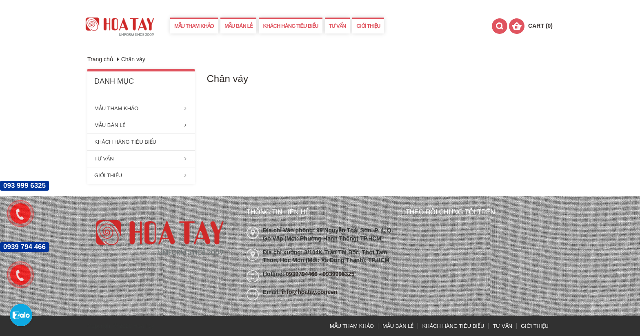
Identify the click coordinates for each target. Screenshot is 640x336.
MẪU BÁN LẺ (238, 26)
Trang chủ (100, 59)
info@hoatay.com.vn (309, 292)
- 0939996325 (336, 274)
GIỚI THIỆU (368, 26)
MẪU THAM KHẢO (194, 26)
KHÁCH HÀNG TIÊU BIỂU (290, 26)
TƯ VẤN (337, 26)
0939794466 (302, 274)
